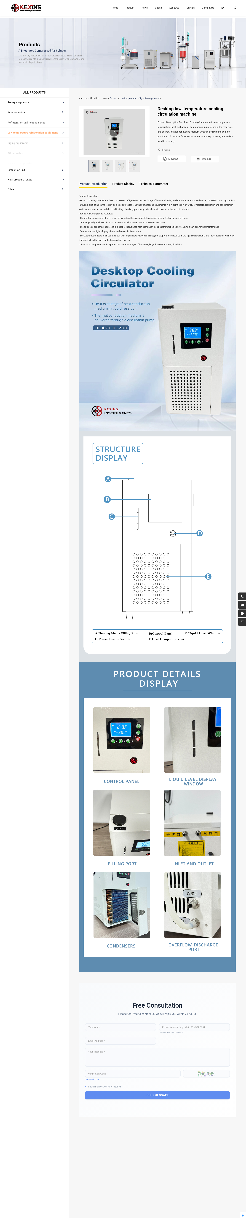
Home (117, 7)
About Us (176, 7)
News (147, 7)
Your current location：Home (93, 98)
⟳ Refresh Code (92, 1078)
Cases (160, 7)
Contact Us (210, 7)
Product (132, 7)
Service (193, 7)
